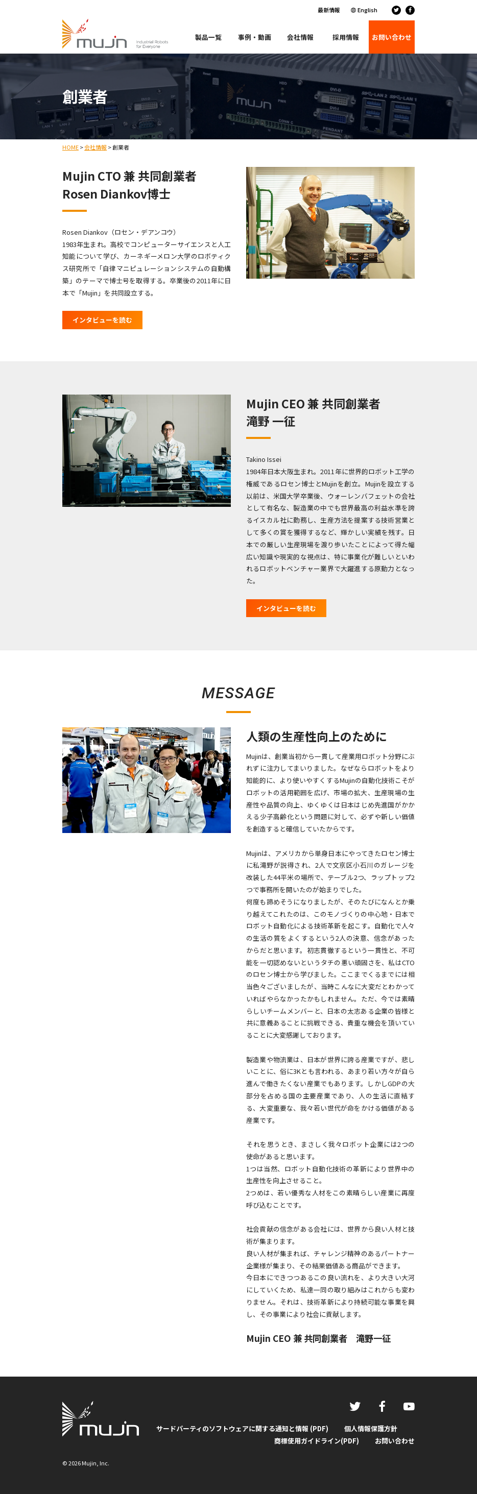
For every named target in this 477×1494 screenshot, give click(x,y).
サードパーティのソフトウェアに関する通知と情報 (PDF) (242, 1428)
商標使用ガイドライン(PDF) (316, 1441)
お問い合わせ (395, 1441)
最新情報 (329, 10)
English (367, 10)
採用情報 (345, 37)
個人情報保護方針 (370, 1428)
